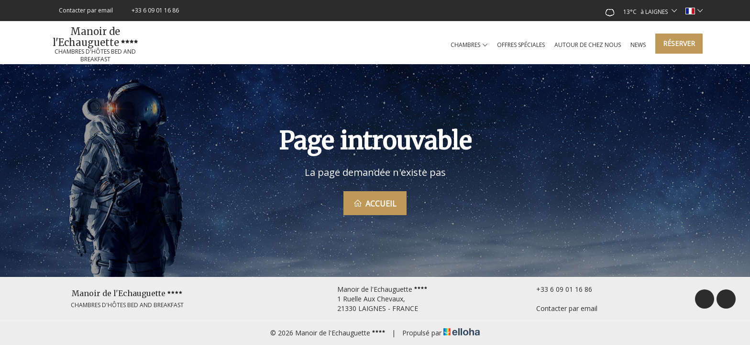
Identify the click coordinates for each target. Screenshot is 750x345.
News (638, 45)
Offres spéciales (521, 45)
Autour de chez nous (587, 45)
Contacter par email (561, 308)
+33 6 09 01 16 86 (558, 289)
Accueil (375, 203)
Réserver (679, 43)
